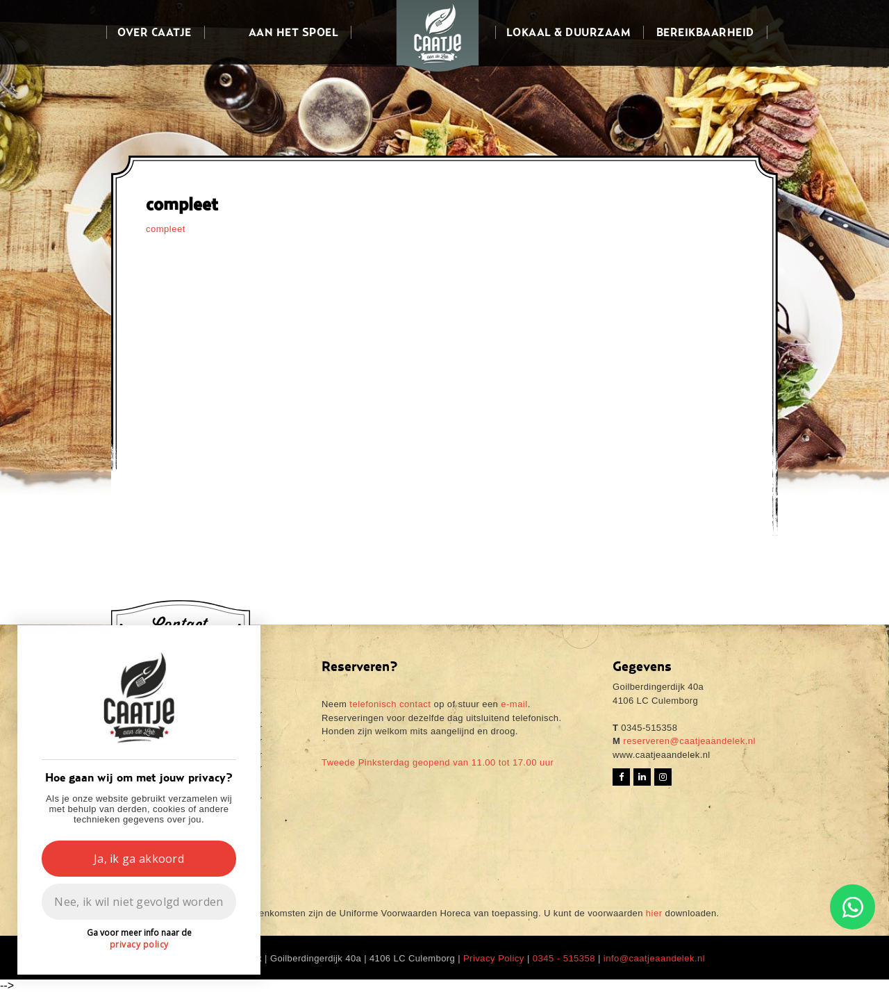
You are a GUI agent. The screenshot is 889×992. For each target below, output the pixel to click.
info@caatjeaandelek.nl (654, 958)
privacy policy (139, 944)
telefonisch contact (390, 704)
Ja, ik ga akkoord (139, 858)
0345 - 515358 (564, 958)
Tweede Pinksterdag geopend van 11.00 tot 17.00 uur (438, 762)
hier (654, 913)
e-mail (514, 704)
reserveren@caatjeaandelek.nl (688, 741)
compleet (165, 229)
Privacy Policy (493, 958)
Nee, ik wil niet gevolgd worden (138, 901)
